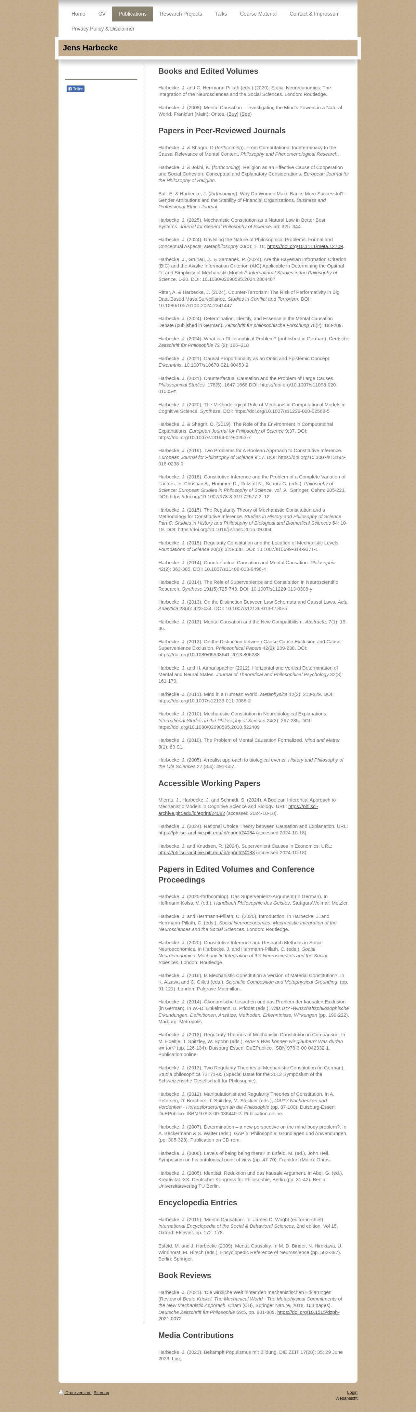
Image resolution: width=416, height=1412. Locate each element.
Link (176, 1358)
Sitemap (101, 1392)
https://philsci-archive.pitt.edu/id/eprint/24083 (206, 852)
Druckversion (74, 1392)
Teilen (75, 89)
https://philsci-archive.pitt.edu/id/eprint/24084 (206, 832)
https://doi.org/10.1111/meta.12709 (305, 246)
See (245, 114)
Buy (232, 114)
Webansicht (346, 1398)
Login (352, 1392)
